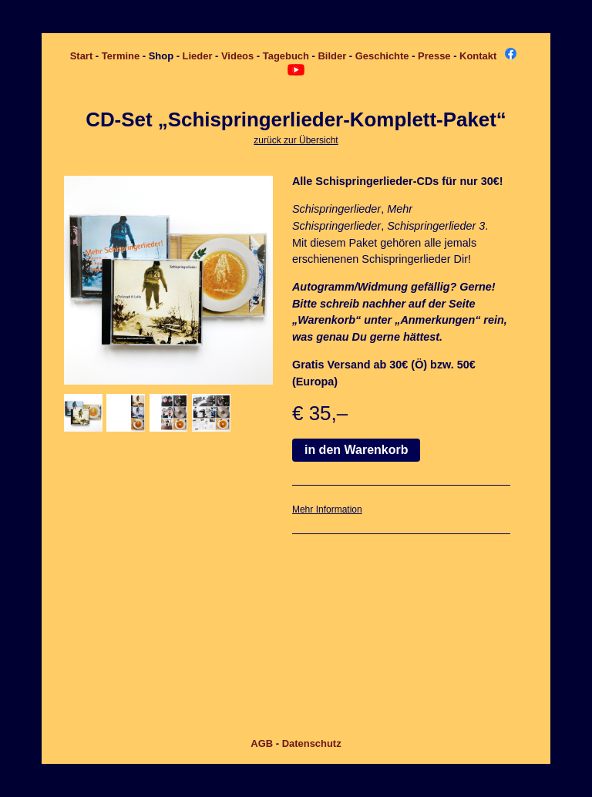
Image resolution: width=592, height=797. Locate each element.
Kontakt (477, 56)
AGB (262, 743)
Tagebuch (286, 56)
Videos (237, 56)
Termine (121, 56)
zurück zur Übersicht (296, 140)
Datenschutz (311, 743)
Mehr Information (327, 509)
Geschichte (382, 56)
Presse (434, 56)
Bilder (332, 56)
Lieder (198, 56)
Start (81, 56)
